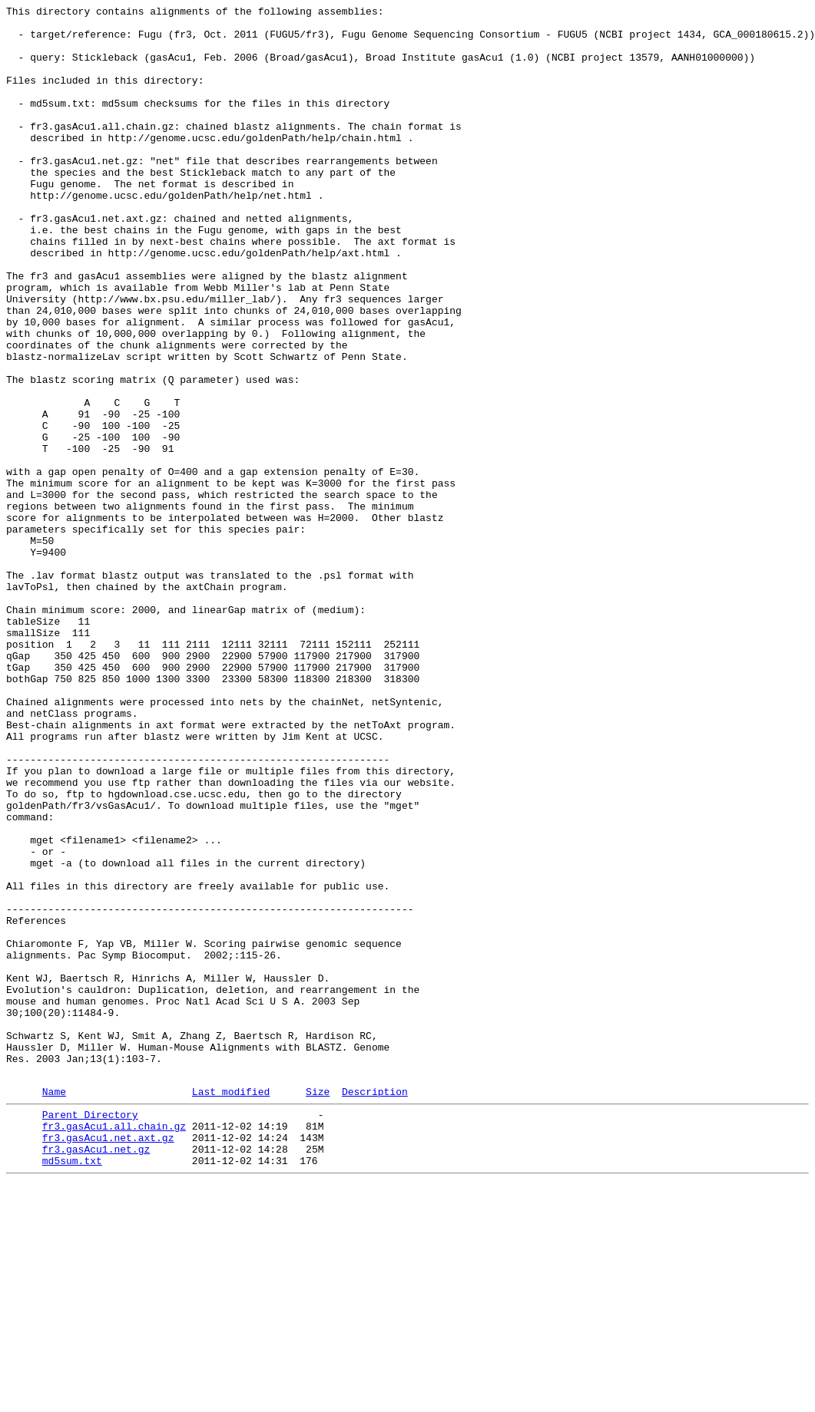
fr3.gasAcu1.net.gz (96, 1374)
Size (318, 1308)
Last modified (231, 1308)
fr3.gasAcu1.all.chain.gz (114, 1347)
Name (54, 1308)
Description (375, 1308)
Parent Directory (90, 1333)
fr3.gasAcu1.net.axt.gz (108, 1360)
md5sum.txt (72, 1388)
